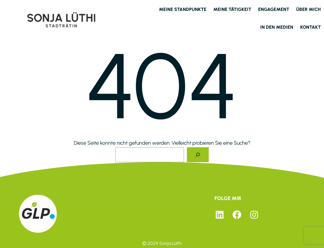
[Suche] (198, 154)
